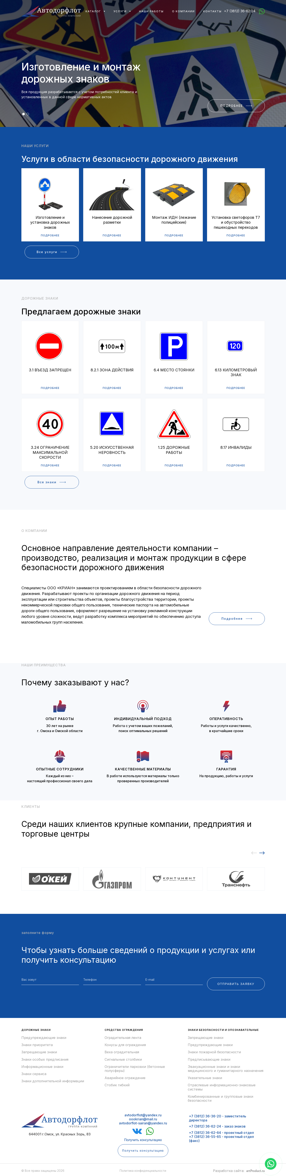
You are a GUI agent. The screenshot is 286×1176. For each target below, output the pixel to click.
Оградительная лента (123, 1038)
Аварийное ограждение (125, 1078)
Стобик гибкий (117, 1085)
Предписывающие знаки (209, 1060)
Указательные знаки (205, 1078)
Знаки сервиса (33, 1074)
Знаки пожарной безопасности (214, 1052)
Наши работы (151, 11)
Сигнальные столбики (123, 1060)
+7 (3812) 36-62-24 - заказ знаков (217, 1126)
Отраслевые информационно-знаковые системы (222, 1087)
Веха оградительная (122, 1052)
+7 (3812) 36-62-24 (240, 11)
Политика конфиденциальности (143, 1170)
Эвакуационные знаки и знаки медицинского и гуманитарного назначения (225, 1069)
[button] (23, 114)
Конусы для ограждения (125, 1045)
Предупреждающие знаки (43, 1038)
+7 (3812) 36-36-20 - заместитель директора (217, 1118)
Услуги (120, 11)
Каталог (93, 11)
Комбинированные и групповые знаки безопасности (220, 1099)
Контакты (212, 11)
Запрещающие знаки (39, 1052)
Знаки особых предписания (44, 1060)
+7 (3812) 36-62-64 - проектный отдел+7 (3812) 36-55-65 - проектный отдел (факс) (221, 1137)
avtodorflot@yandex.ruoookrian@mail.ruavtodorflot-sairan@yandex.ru (143, 1119)
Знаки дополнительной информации (52, 1081)
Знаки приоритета (37, 1045)
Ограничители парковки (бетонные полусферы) (135, 1069)
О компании (183, 11)
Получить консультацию (143, 1140)
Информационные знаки (42, 1067)
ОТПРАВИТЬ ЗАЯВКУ (235, 984)
